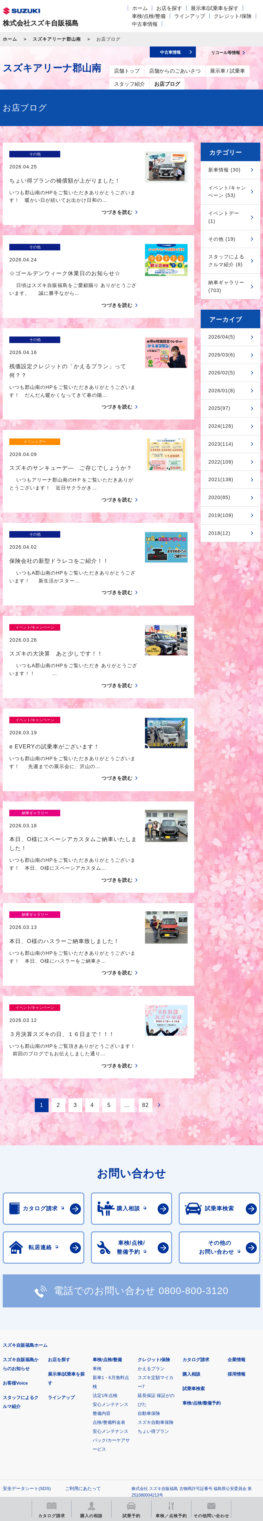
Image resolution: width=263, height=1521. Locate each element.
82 (145, 985)
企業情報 (236, 1239)
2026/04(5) (221, 337)
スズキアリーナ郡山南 (57, 39)
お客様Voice (15, 1262)
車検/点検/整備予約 (201, 1282)
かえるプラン (151, 1248)
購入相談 (191, 1253)
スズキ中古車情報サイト (124, 1447)
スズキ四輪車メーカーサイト (39, 1412)
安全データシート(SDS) (27, 1367)
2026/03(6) (221, 355)
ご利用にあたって (83, 1367)
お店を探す (169, 8)
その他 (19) (221, 239)
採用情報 (236, 1253)
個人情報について (21, 1379)
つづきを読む (117, 200)
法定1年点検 (105, 1274)
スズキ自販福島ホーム (25, 1224)
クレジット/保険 (232, 16)
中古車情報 (145, 24)
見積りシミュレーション (124, 1412)
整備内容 (102, 1292)
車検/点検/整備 (149, 16)
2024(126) (220, 426)
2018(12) (219, 533)
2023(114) (220, 444)
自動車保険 (149, 1292)
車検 (97, 1248)
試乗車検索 (193, 1268)
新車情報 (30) (224, 170)
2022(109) (220, 462)
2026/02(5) (221, 372)
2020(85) (219, 497)
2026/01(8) (221, 390)
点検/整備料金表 (109, 1301)
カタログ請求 (195, 1239)
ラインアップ (189, 16)
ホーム (140, 8)
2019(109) (220, 515)
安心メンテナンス (110, 1283)
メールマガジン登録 (210, 1412)
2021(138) (220, 479)
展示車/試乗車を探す (215, 8)
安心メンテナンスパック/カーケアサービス (111, 1319)
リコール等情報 (38, 1447)
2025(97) (219, 408)
